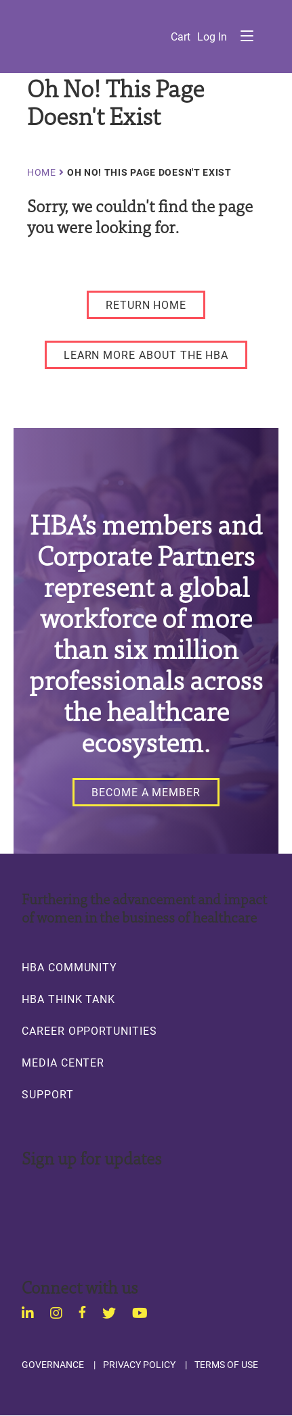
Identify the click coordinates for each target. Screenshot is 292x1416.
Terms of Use (226, 1365)
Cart (180, 36)
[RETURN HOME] (146, 305)
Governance (53, 1365)
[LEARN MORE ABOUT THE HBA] (146, 355)
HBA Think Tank (68, 999)
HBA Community (69, 967)
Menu (246, 36)
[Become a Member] (146, 792)
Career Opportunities (89, 1030)
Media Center (63, 1062)
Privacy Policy (139, 1365)
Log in (212, 36)
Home (41, 172)
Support (48, 1094)
